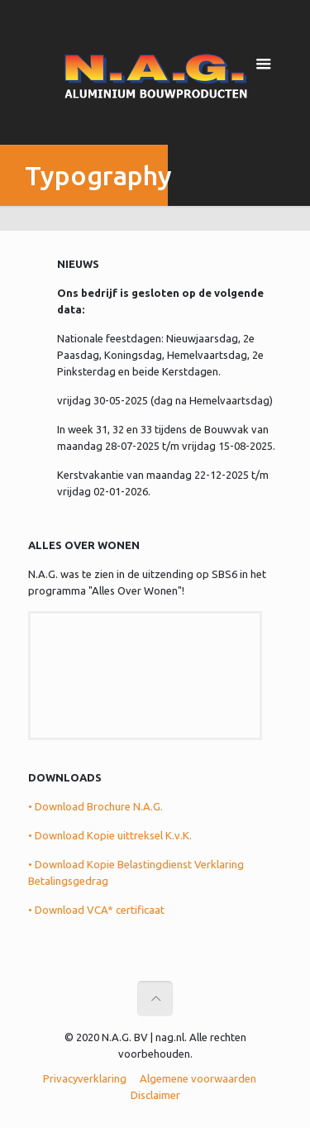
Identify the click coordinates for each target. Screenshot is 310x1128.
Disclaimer (155, 1095)
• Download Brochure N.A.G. (95, 806)
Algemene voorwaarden (198, 1078)
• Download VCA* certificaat (96, 909)
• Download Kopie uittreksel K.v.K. (110, 835)
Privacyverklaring (84, 1078)
